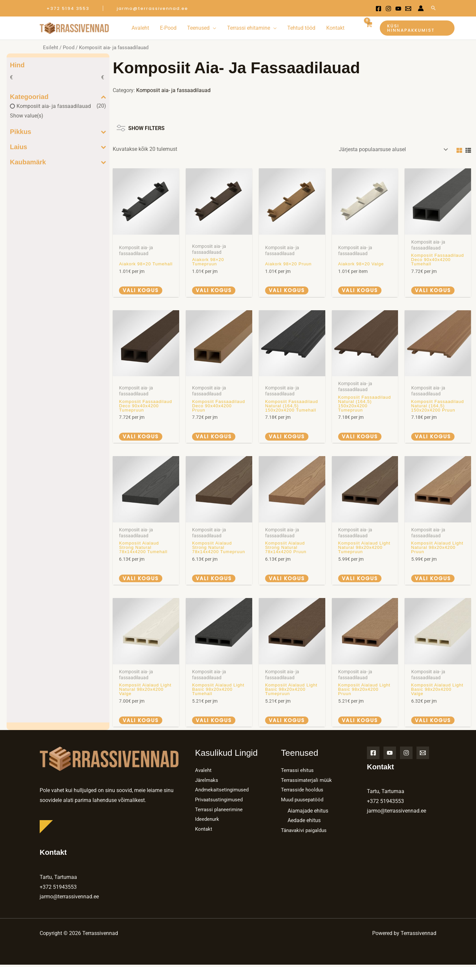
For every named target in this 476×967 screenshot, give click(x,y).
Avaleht (204, 772)
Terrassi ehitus (298, 772)
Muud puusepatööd (304, 802)
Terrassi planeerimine (220, 811)
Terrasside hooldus (303, 792)
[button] (68, 8)
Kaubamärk (58, 162)
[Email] (422, 755)
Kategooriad (58, 96)
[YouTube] (389, 755)
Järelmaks (207, 782)
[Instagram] (388, 9)
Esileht (50, 47)
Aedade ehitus (304, 822)
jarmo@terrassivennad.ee (69, 899)
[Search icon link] (433, 8)
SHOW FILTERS (141, 126)
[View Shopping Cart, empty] (368, 28)
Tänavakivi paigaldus (306, 832)
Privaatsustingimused (220, 802)
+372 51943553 (58, 889)
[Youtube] (398, 9)
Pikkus (58, 131)
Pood (68, 47)
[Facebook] (378, 9)
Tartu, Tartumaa (58, 879)
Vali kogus (141, 290)
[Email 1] (408, 9)
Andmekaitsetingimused (223, 792)
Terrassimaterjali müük (308, 782)
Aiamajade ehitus (308, 813)
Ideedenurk (207, 821)
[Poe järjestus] (392, 149)
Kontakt (204, 831)
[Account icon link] (421, 8)
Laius (58, 147)
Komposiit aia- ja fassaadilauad (54, 106)
